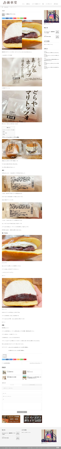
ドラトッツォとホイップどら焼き (8, 129)
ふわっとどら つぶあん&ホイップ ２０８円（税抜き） (18, 347)
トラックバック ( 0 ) (32, 384)
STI (44, 35)
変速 (45, 35)
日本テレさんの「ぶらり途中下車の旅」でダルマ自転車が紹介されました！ (34, 377)
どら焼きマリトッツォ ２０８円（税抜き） (16, 350)
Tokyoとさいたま (30, 371)
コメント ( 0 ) (12, 384)
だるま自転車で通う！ (10, 371)
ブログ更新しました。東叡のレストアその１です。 (51, 52)
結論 (4, 134)
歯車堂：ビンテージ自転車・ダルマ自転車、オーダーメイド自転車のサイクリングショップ (43, 447)
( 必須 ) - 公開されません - (7, 396)
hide (9, 127)
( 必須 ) (4, 393)
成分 (4, 131)
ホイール (45, 30)
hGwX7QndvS (5, 354)
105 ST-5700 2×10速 (47, 36)
